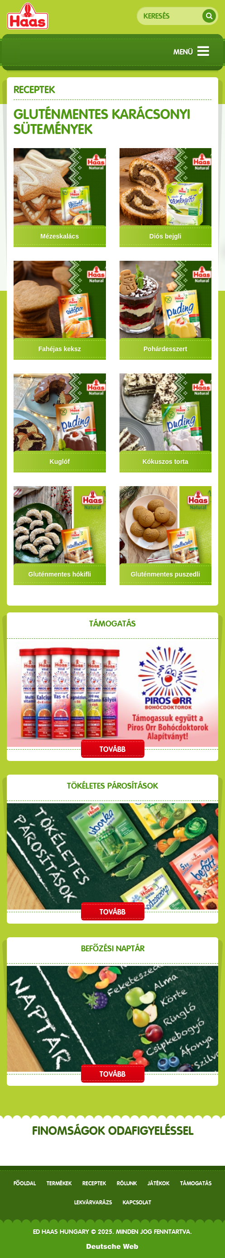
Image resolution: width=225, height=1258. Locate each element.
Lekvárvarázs (93, 1202)
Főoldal (25, 1183)
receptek (94, 1183)
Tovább (112, 749)
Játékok (158, 1183)
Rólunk (127, 1183)
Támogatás (195, 1183)
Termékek (59, 1183)
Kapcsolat (137, 1202)
